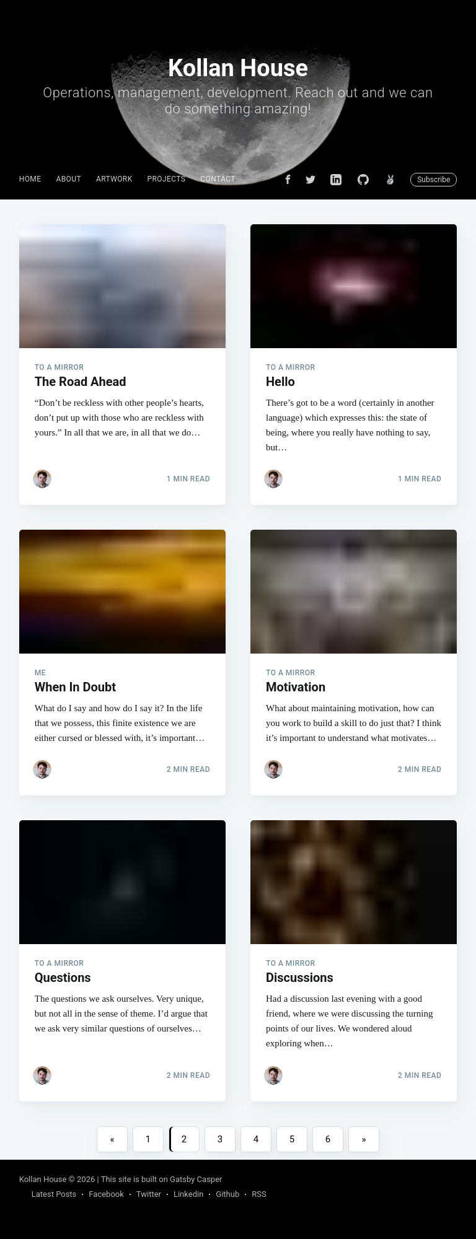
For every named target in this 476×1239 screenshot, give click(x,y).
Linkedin (188, 1194)
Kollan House (43, 1179)
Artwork (114, 179)
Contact (218, 179)
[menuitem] (30, 179)
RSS (259, 1194)
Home (30, 179)
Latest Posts (54, 1194)
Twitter (148, 1194)
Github (227, 1194)
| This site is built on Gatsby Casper (160, 1179)
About (68, 179)
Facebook (106, 1194)
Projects (167, 179)
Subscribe (433, 179)
